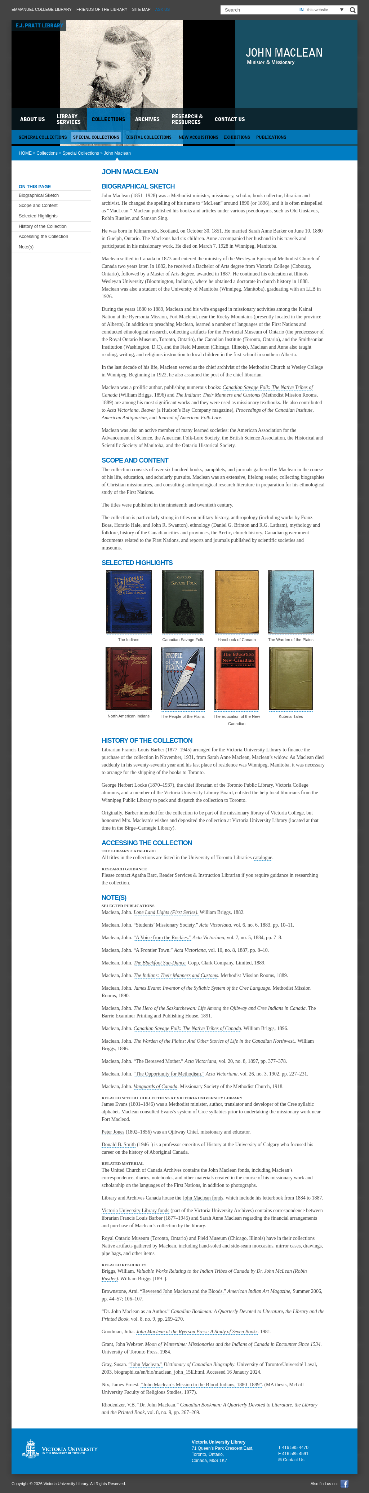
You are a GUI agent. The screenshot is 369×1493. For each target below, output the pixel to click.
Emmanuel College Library (42, 9)
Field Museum (212, 1238)
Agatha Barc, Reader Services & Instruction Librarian (185, 875)
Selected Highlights (38, 215)
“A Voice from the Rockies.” (162, 937)
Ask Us (162, 9)
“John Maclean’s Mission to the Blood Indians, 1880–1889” (201, 1384)
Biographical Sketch (39, 195)
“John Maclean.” (146, 1364)
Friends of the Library (101, 9)
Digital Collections (149, 137)
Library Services (69, 119)
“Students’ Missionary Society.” (166, 925)
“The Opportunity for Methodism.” (169, 1074)
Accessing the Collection (43, 236)
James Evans (115, 1104)
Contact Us (230, 119)
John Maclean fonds (228, 1170)
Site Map (141, 9)
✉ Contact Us (291, 1459)
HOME (25, 153)
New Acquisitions (198, 137)
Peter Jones (113, 1132)
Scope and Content (38, 205)
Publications (271, 137)
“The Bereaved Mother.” (158, 1061)
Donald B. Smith (119, 1144)
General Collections (43, 137)
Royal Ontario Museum (125, 1238)
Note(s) (26, 246)
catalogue (262, 857)
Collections (47, 153)
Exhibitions (237, 137)
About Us (33, 119)
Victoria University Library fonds (135, 1210)
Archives (148, 119)
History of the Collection (43, 226)
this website (317, 10)
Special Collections (80, 153)
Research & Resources (188, 119)
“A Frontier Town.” (153, 950)
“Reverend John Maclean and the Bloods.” (183, 1291)
